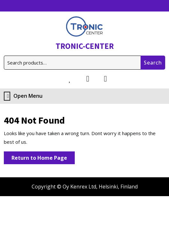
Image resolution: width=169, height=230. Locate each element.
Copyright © (46, 186)
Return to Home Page (43, 159)
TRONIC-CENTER (85, 46)
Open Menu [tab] (23, 96)
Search (153, 62)
